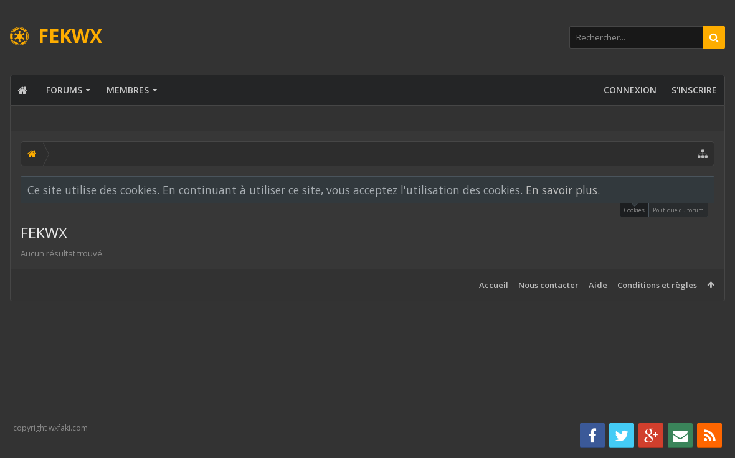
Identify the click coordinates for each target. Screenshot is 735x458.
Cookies (634, 208)
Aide (598, 285)
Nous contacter (548, 285)
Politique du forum (678, 210)
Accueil (493, 285)
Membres (128, 90)
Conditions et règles (657, 285)
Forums (64, 90)
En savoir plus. (563, 189)
